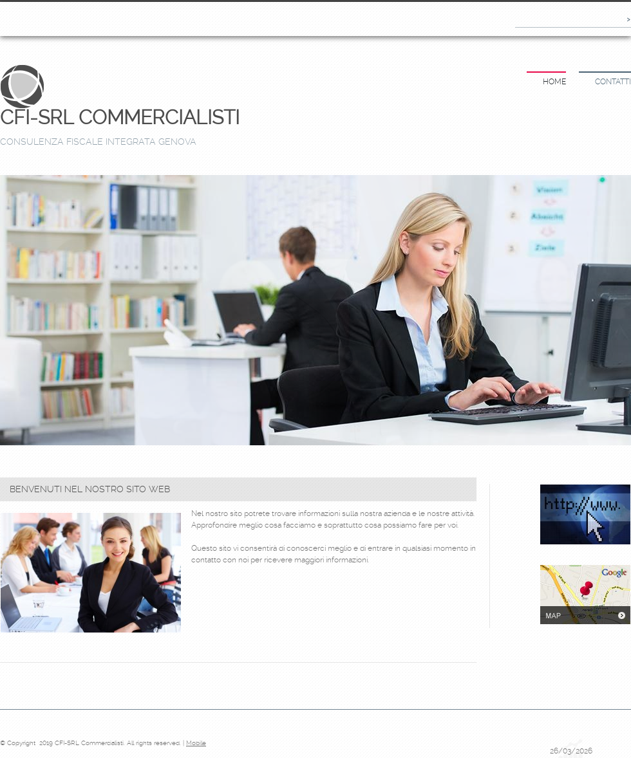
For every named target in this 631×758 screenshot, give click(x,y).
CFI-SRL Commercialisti (120, 117)
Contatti (613, 81)
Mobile (196, 742)
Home (554, 81)
